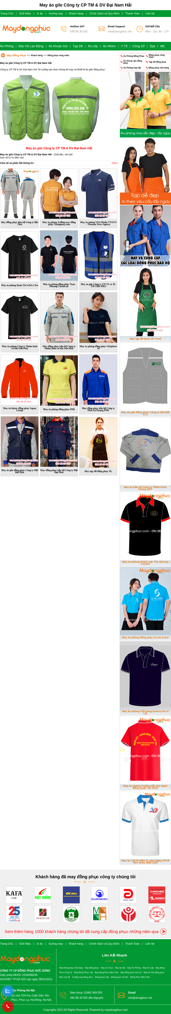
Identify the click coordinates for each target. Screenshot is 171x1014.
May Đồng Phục (16, 55)
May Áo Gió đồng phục (154, 972)
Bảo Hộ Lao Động (31, 46)
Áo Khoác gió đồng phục (132, 62)
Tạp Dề (78, 46)
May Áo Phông (134, 968)
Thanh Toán (132, 13)
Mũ (162, 46)
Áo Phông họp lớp (132, 68)
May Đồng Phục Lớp (83, 972)
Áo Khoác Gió (58, 46)
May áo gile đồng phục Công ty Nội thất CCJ (145, 413)
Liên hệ (150, 13)
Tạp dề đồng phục (157, 62)
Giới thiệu (25, 13)
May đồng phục (92, 968)
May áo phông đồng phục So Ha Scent (145, 637)
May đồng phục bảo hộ (131, 972)
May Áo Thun (107, 968)
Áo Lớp (93, 46)
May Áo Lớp (148, 968)
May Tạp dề (64, 977)
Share (114, 163)
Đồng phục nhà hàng (159, 68)
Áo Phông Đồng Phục (133, 56)
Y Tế (124, 46)
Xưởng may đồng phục (82, 977)
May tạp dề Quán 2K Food (145, 338)
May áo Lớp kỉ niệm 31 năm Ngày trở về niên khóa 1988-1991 (145, 861)
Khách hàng (76, 13)
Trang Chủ (6, 13)
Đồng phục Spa (102, 977)
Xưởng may (56, 13)
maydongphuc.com (116, 1009)
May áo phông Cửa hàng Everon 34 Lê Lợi (145, 712)
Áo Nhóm (109, 46)
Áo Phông (7, 46)
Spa (152, 46)
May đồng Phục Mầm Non (107, 972)
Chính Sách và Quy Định (104, 13)
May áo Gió (120, 968)
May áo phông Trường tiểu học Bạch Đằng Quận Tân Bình (145, 786)
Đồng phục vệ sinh (119, 977)
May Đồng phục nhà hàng (71, 968)
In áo (40, 13)
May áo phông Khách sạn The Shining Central (145, 562)
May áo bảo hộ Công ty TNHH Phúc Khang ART (145, 488)
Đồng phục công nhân (58, 55)
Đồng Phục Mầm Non (140, 977)
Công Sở (139, 46)
